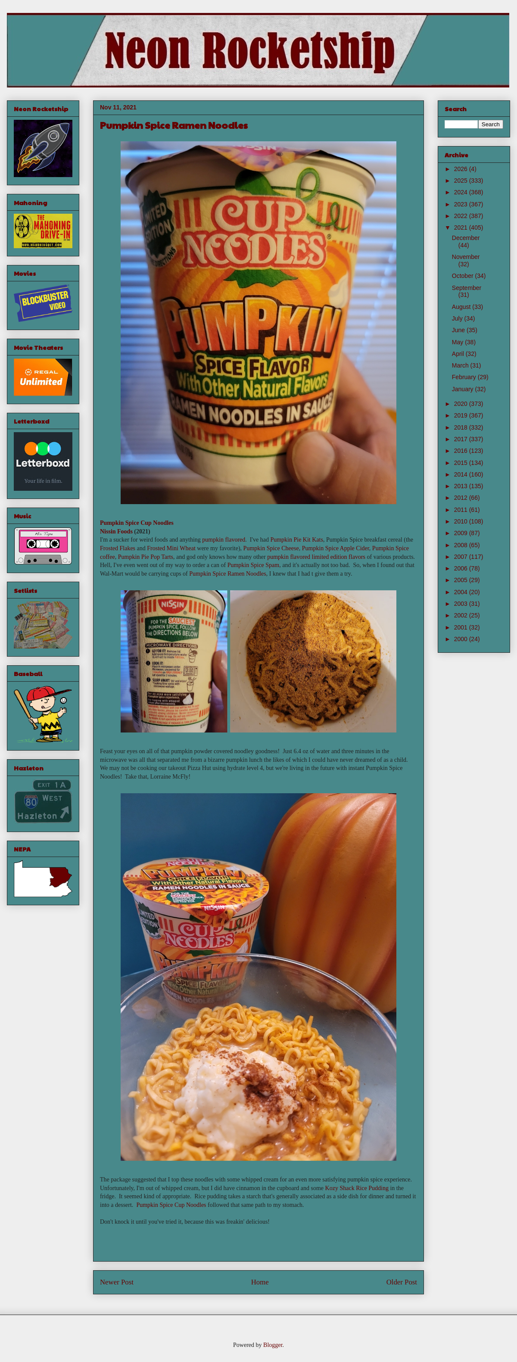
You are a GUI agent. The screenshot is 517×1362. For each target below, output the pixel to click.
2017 (461, 439)
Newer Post (117, 1282)
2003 (461, 603)
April (459, 353)
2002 (461, 615)
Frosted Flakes (117, 548)
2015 (461, 462)
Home (260, 1282)
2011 (461, 509)
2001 (461, 627)
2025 (461, 180)
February (465, 377)
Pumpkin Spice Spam (253, 565)
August (462, 306)
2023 (461, 204)
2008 (461, 545)
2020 (461, 403)
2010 (461, 521)
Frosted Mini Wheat (171, 548)
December (466, 237)
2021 (461, 227)
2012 (461, 497)
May (458, 342)
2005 (461, 580)
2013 (461, 486)
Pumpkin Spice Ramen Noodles (227, 573)
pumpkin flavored (223, 539)
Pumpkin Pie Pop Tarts (145, 557)
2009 (461, 533)
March (461, 365)
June (459, 330)
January (463, 389)
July (458, 318)
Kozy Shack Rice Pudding (357, 1188)
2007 (461, 556)
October (463, 275)
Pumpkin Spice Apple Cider (335, 548)
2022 (461, 215)
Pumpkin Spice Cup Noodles (137, 523)
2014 (461, 474)
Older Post (401, 1282)
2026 (461, 168)
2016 (461, 450)
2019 (461, 415)
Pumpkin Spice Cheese (271, 548)
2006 (461, 568)
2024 (461, 192)
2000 (461, 639)
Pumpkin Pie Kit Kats (296, 539)
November (466, 256)
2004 (461, 592)
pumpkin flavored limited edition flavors (316, 557)
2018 (461, 427)
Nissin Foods (116, 531)
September (466, 287)
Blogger (272, 1345)
